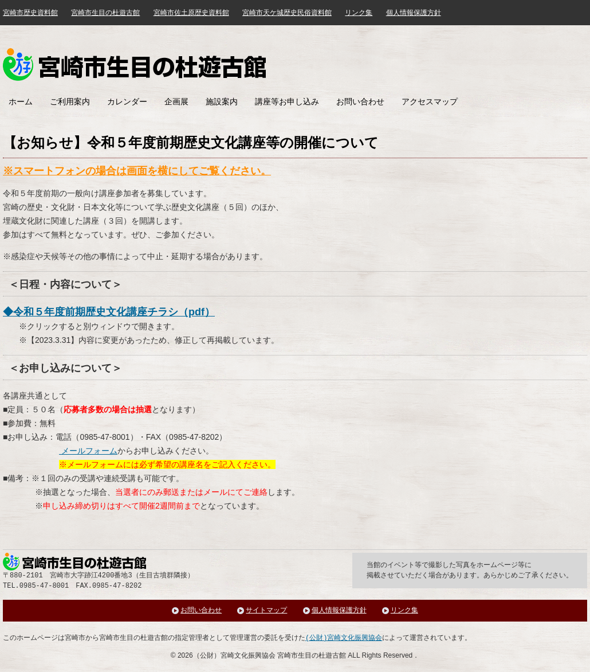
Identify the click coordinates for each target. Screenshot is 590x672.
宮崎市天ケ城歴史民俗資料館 (287, 13)
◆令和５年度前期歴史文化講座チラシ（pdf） (109, 312)
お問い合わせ (360, 101)
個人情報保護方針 (413, 13)
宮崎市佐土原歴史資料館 (191, 13)
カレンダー (127, 101)
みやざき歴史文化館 (134, 64)
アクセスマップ (430, 101)
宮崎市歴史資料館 (30, 13)
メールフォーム (88, 450)
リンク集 (358, 13)
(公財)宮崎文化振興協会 (343, 638)
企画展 (176, 101)
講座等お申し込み (287, 101)
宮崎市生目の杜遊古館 (105, 13)
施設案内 (222, 101)
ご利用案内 (70, 101)
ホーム (21, 101)
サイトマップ (266, 610)
